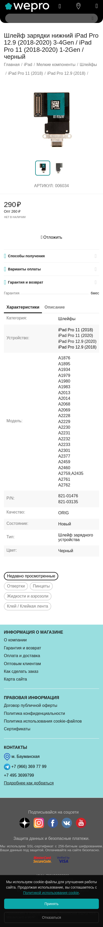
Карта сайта (15, 679)
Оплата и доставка (22, 655)
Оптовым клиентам (22, 663)
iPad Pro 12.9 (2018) (77, 347)
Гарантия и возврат (22, 648)
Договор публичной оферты (30, 705)
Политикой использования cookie (51, 893)
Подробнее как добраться (29, 783)
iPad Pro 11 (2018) (75, 330)
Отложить (51, 237)
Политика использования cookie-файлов (43, 721)
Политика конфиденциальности (34, 713)
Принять (52, 904)
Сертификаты (17, 729)
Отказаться (51, 917)
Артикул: (44, 186)
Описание (55, 307)
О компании (15, 640)
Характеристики (22, 307)
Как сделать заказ (21, 671)
